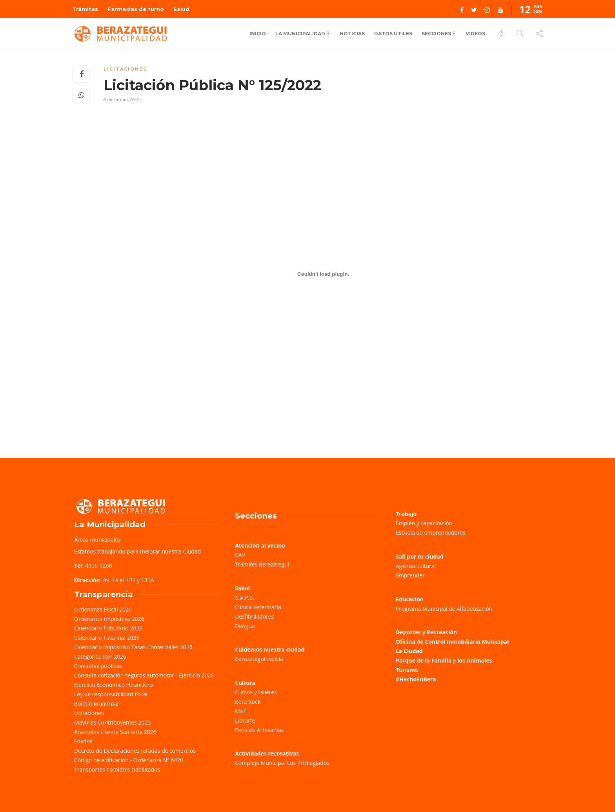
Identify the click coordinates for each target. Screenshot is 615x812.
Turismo (407, 670)
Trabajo (406, 513)
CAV (240, 555)
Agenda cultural (416, 566)
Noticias (352, 33)
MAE (240, 711)
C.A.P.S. (244, 597)
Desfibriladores (254, 616)
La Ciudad (409, 651)
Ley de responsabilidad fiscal (110, 694)
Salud (181, 9)
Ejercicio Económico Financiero (113, 684)
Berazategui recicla (259, 659)
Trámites (85, 9)
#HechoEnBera (416, 679)
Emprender (410, 575)
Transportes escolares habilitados (117, 769)
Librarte (245, 720)
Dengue (245, 626)
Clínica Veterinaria (258, 607)
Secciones (436, 33)
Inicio (257, 33)
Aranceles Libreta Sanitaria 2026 (115, 732)
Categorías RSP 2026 (100, 656)
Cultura (245, 682)
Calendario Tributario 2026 (108, 628)
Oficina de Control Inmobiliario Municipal (452, 641)
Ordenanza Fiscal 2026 (103, 609)
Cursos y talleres (256, 692)
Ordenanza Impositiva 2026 (109, 619)
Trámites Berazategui (262, 564)
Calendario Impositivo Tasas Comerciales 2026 (133, 647)
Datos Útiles (393, 33)
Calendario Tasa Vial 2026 (107, 637)
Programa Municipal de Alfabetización (444, 608)
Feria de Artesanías (259, 730)
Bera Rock (247, 701)
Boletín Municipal (96, 703)
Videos (475, 33)
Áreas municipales (97, 539)
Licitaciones (125, 69)
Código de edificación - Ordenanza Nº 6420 (128, 760)
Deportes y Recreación (426, 632)
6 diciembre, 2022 (121, 99)
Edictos (83, 741)
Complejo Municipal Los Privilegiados (282, 762)
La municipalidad (300, 33)
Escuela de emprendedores (431, 532)
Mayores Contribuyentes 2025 (112, 722)
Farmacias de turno (135, 9)
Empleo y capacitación (424, 523)
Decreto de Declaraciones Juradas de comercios (135, 750)
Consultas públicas (98, 666)
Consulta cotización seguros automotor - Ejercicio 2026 (144, 675)
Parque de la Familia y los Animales (444, 660)
